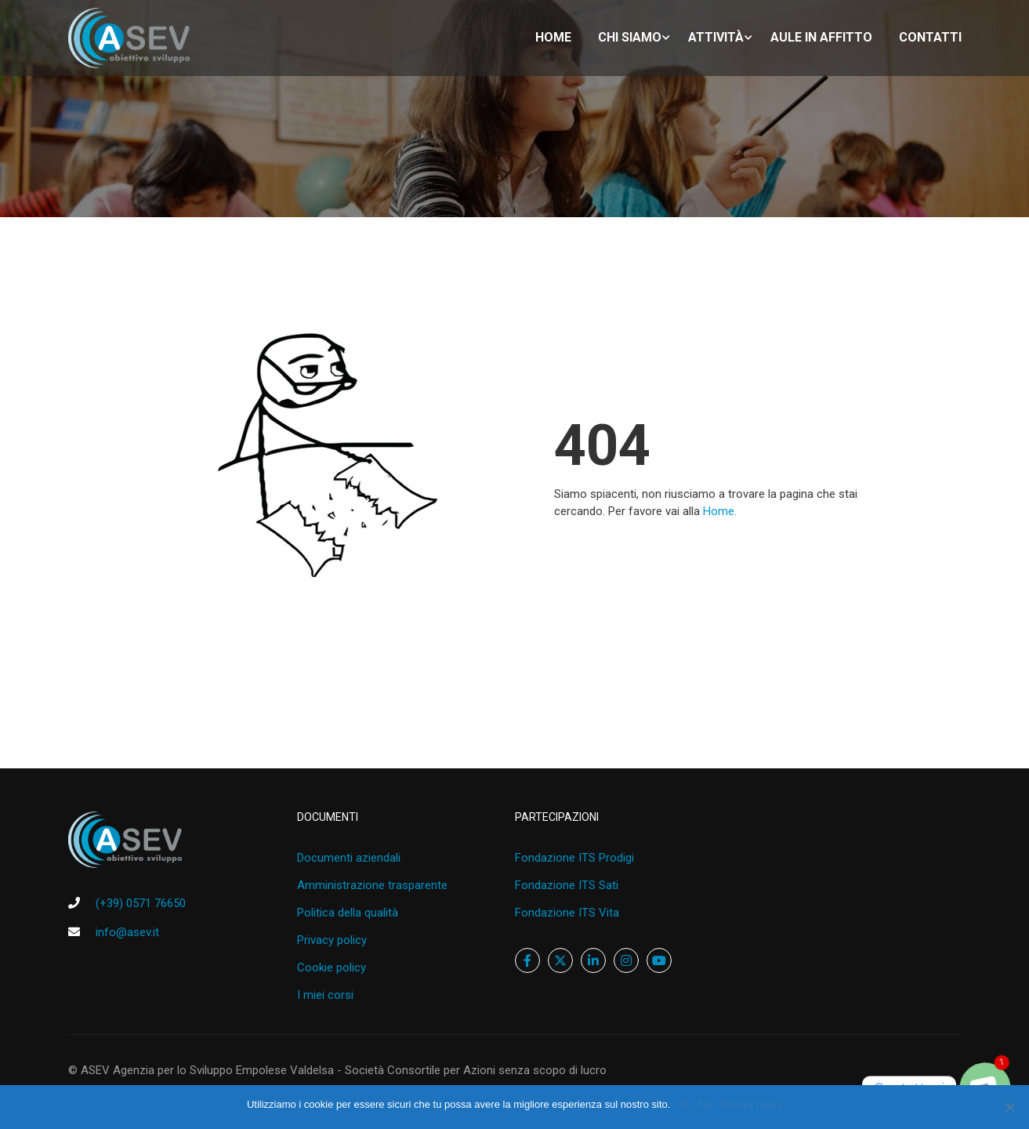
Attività (716, 37)
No (705, 1104)
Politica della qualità (347, 913)
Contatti (930, 37)
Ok (684, 1104)
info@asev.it (127, 932)
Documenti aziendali (348, 858)
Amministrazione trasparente (372, 885)
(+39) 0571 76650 (141, 903)
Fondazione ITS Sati (566, 885)
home (553, 37)
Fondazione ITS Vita (567, 913)
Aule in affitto (821, 37)
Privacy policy (332, 940)
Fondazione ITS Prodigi (574, 858)
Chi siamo (629, 37)
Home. (720, 511)
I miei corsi (325, 995)
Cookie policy (331, 967)
